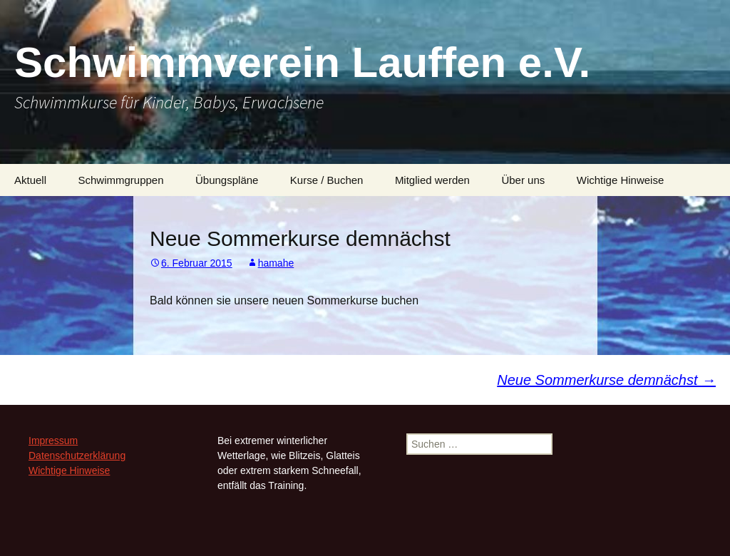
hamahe (276, 263)
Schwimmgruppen (120, 180)
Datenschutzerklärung (77, 455)
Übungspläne (226, 180)
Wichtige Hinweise (620, 180)
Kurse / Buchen (327, 180)
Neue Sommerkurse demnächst (606, 380)
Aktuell (30, 180)
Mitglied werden (432, 180)
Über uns (523, 180)
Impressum (53, 440)
